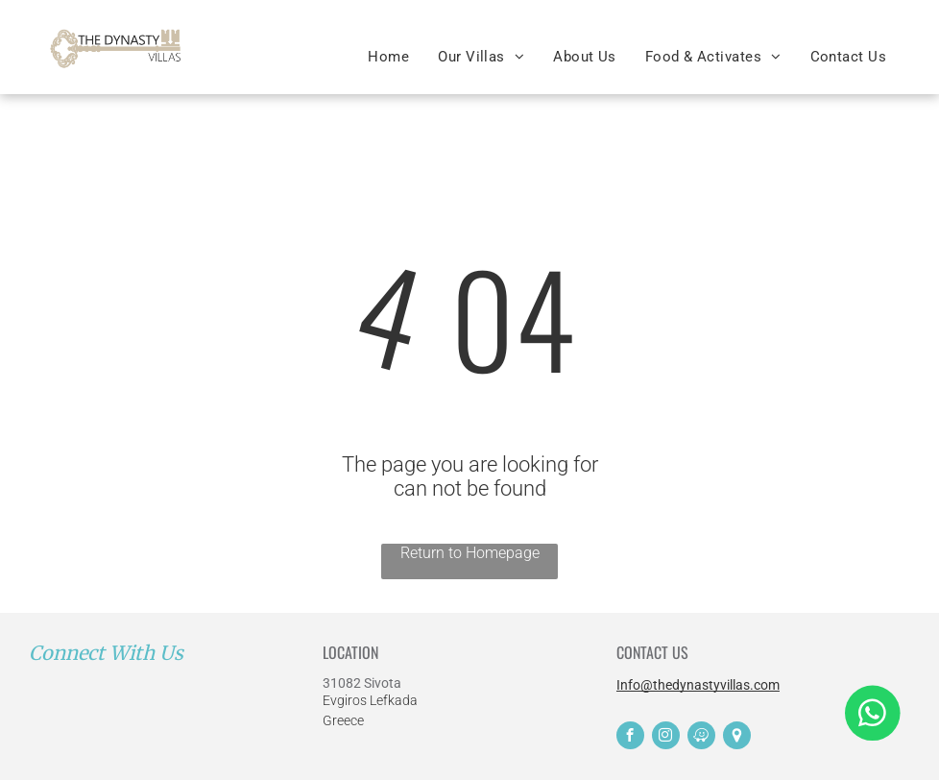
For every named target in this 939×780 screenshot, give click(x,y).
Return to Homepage (470, 553)
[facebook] (630, 737)
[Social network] (737, 737)
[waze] (701, 737)
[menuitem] (388, 56)
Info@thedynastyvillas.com (698, 685)
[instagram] (666, 737)
